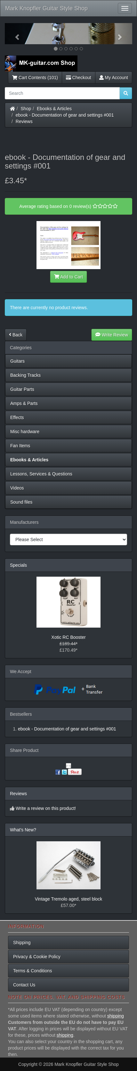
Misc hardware (24, 431)
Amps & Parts (24, 403)
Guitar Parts (22, 389)
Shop (26, 108)
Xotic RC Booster (68, 637)
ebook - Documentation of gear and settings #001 (65, 115)
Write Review (111, 334)
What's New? (23, 829)
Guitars (17, 361)
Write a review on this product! (46, 808)
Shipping (22, 942)
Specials (18, 565)
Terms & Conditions (32, 970)
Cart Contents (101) (35, 77)
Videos (17, 487)
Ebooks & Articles (54, 108)
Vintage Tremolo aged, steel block (68, 899)
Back (15, 334)
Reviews (24, 121)
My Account (113, 77)
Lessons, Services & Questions (41, 473)
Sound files (21, 502)
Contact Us (24, 984)
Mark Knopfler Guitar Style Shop (46, 8)
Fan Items (20, 445)
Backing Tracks (25, 375)
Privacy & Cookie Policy (36, 956)
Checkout (78, 77)
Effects (17, 417)
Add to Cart (68, 276)
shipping (115, 1015)
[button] (14, 33)
